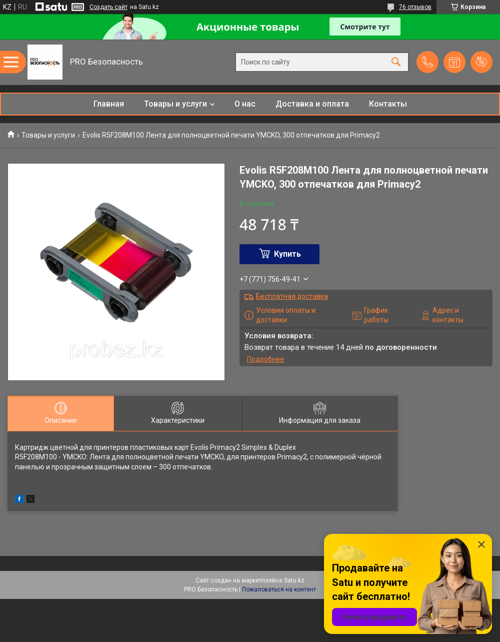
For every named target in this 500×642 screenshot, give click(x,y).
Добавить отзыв (481, 62)
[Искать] (396, 62)
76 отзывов (415, 7)
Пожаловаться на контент (279, 589)
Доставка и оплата (312, 104)
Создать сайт (109, 7)
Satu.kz (294, 580)
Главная (109, 104)
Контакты (388, 104)
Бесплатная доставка (292, 296)
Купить (287, 254)
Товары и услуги (175, 104)
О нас (245, 104)
